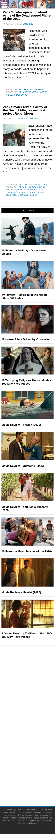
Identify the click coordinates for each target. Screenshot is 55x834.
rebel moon (17, 195)
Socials (33, 747)
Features (33, 692)
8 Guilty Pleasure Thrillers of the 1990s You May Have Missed (27, 635)
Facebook (33, 751)
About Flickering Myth (33, 731)
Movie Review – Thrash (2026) (21, 424)
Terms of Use (33, 786)
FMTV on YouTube (33, 722)
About (33, 727)
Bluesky (33, 771)
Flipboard (33, 766)
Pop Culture (33, 662)
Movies (33, 90)
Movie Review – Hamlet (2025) (21, 592)
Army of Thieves (25, 190)
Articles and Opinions (33, 707)
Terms (33, 782)
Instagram (33, 761)
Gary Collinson (26, 184)
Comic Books (33, 677)
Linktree (33, 777)
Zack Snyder (22, 95)
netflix (25, 192)
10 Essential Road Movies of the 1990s (26, 551)
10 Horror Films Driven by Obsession (26, 339)
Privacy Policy (33, 791)
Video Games (33, 682)
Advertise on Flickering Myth (33, 742)
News (40, 90)
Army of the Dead (27, 92)
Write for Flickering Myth (33, 736)
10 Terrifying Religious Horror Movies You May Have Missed (26, 382)
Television (33, 672)
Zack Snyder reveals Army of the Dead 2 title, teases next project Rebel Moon (25, 110)
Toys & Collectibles (33, 687)
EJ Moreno (24, 90)
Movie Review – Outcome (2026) (22, 465)
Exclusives (33, 717)
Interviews (33, 712)
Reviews (33, 701)
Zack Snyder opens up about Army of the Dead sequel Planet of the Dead (27, 15)
